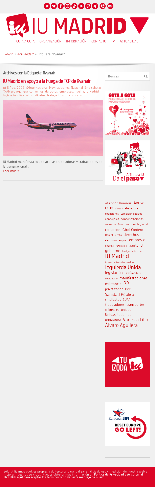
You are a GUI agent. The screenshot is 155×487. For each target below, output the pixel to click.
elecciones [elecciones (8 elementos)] (111, 240)
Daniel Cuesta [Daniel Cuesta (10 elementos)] (113, 235)
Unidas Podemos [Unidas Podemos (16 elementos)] (118, 314)
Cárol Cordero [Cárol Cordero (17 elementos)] (133, 229)
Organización (50, 41)
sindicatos (38, 95)
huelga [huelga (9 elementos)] (126, 251)
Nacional (77, 87)
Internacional (38, 87)
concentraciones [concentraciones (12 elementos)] (132, 219)
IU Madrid (92, 91)
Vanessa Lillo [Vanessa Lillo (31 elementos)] (135, 319)
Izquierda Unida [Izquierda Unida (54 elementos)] (123, 267)
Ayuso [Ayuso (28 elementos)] (139, 202)
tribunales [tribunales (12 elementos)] (112, 309)
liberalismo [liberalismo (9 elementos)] (111, 278)
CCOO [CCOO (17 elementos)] (109, 208)
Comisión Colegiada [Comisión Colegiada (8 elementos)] (131, 213)
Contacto (98, 41)
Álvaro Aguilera (17, 91)
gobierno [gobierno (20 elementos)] (112, 250)
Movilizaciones (59, 87)
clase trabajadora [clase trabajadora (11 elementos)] (126, 208)
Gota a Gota (25, 41)
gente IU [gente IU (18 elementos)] (136, 245)
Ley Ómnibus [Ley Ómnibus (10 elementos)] (133, 273)
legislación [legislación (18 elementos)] (114, 272)
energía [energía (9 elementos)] (109, 245)
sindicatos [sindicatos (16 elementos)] (113, 299)
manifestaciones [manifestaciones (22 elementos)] (133, 277)
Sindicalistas (93, 87)
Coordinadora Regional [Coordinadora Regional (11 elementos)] (133, 224)
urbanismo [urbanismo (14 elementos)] (113, 320)
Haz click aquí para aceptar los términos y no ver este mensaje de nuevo (54, 477)
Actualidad (129, 41)
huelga (79, 91)
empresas (66, 91)
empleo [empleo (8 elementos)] (123, 240)
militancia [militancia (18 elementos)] (113, 284)
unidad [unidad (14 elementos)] (126, 310)
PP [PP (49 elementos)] (126, 283)
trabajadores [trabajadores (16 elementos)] (115, 304)
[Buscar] (146, 76)
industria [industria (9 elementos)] (137, 251)
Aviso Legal (135, 474)
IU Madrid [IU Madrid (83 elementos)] (117, 255)
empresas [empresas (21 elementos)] (137, 239)
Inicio (9, 54)
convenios (36, 91)
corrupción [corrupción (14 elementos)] (113, 230)
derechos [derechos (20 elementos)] (131, 234)
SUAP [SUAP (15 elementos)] (127, 299)
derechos (51, 91)
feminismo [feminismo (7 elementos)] (121, 245)
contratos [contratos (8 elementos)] (110, 224)
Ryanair (24, 95)
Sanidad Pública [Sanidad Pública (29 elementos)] (119, 294)
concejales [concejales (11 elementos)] (112, 219)
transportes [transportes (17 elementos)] (136, 304)
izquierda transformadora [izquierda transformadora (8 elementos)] (120, 262)
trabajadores (56, 95)
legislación (10, 95)
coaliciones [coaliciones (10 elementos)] (112, 213)
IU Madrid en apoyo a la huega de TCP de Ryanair (46, 81)
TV (113, 41)
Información (76, 41)
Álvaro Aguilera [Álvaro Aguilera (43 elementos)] (121, 325)
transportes (74, 95)
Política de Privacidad (109, 474)
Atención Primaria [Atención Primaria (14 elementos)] (118, 203)
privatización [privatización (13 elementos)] (114, 289)
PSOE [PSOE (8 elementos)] (128, 289)
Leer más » (11, 171)
